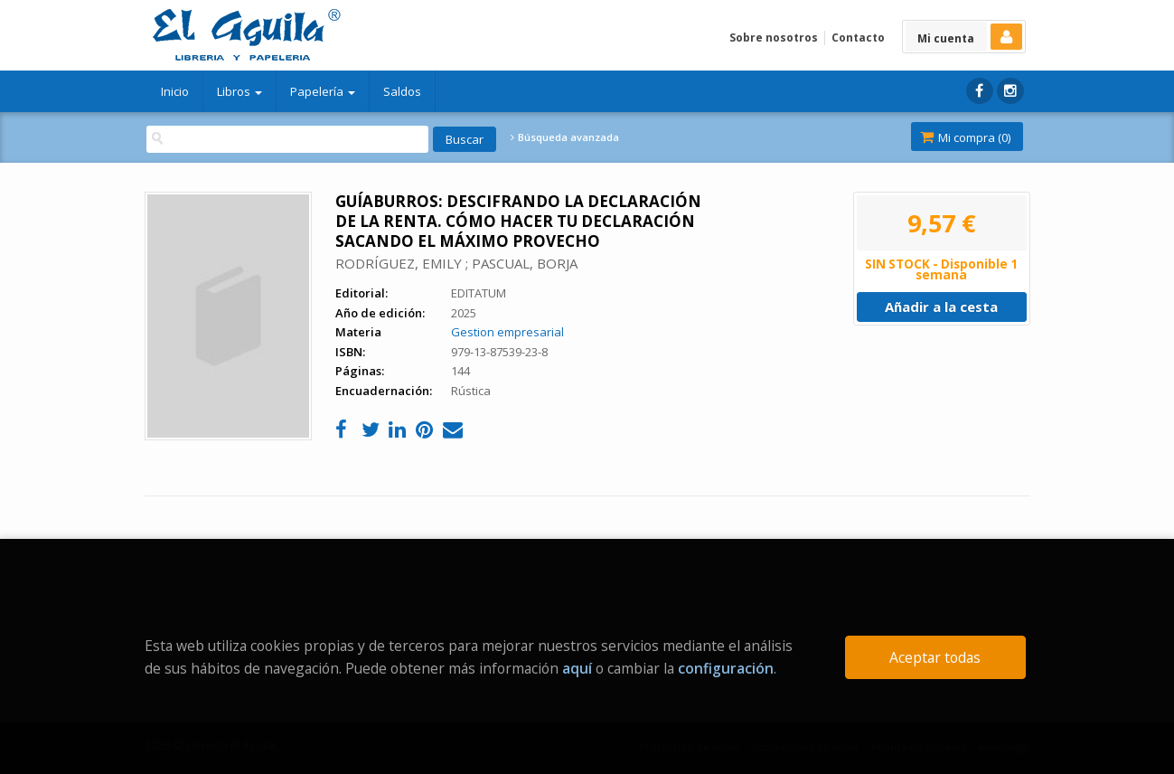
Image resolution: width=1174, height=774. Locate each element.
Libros (239, 91)
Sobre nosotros (773, 37)
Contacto (858, 37)
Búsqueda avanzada (565, 137)
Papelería (322, 91)
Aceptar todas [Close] (935, 657)
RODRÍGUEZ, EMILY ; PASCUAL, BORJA (456, 263)
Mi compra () (965, 137)
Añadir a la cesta (941, 306)
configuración (726, 668)
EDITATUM (478, 293)
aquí (577, 668)
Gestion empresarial (507, 332)
